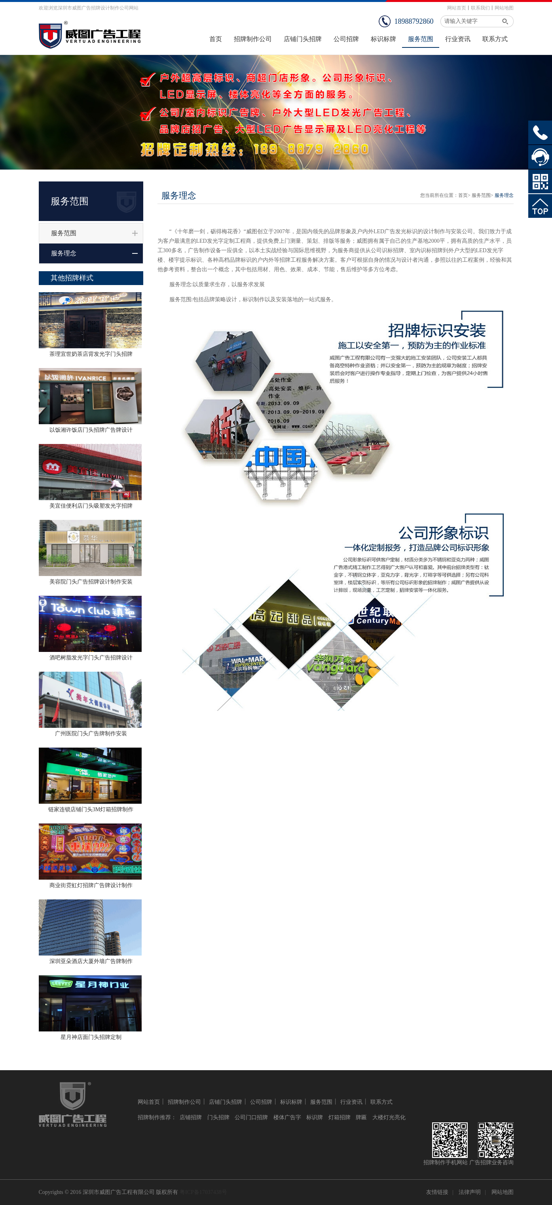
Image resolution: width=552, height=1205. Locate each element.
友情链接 (437, 1192)
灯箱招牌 (339, 1117)
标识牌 (314, 1117)
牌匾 (361, 1117)
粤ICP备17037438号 (203, 1192)
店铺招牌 (191, 1117)
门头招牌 (218, 1117)
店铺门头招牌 (225, 1102)
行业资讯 (351, 1102)
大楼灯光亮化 (389, 1117)
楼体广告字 (287, 1117)
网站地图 (504, 8)
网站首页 (456, 8)
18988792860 (414, 21)
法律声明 (470, 1192)
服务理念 (63, 253)
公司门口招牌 (251, 1117)
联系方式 (381, 1102)
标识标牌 (291, 1102)
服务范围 (63, 233)
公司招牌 (261, 1102)
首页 (463, 195)
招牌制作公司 (184, 1102)
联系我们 (480, 8)
